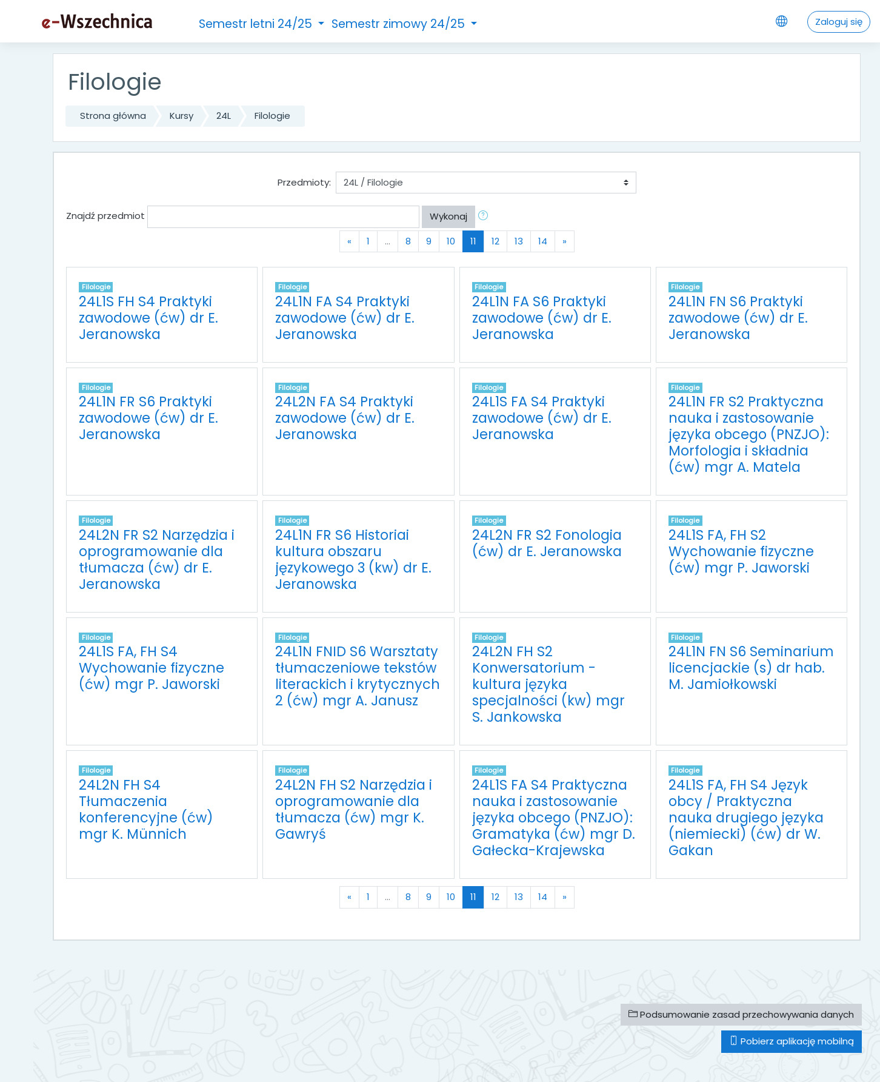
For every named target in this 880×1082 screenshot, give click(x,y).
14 (542, 241)
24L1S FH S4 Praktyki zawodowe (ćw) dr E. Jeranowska (148, 318)
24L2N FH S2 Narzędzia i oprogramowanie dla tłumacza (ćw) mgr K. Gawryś (353, 809)
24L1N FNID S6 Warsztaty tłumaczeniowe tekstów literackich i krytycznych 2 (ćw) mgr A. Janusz (357, 676)
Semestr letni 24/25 (257, 24)
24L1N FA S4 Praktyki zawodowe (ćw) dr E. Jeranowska (345, 318)
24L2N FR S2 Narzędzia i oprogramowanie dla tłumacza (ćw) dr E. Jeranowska (157, 559)
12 (495, 241)
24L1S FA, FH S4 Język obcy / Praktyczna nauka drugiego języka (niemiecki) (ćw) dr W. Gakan (746, 817)
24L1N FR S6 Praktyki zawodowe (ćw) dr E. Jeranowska (148, 418)
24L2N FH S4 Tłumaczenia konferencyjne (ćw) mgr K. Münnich (146, 809)
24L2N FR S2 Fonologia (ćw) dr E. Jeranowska (547, 543)
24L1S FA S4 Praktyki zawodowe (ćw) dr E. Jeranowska (542, 418)
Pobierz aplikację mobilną (791, 1041)
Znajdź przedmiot (105, 215)
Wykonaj (448, 216)
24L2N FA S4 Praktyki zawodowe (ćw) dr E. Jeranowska (345, 418)
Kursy (181, 115)
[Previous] (349, 241)
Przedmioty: (304, 182)
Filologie (272, 115)
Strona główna (113, 115)
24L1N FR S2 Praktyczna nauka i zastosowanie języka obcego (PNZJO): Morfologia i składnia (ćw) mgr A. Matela (748, 434)
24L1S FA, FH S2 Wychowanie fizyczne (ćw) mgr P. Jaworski (741, 551)
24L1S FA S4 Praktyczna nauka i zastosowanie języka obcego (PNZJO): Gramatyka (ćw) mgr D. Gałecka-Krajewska (553, 817)
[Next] (565, 241)
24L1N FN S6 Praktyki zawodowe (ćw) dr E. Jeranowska (738, 318)
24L (223, 115)
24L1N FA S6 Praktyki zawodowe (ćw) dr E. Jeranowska (542, 318)
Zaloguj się (838, 21)
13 (519, 241)
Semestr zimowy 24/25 (400, 24)
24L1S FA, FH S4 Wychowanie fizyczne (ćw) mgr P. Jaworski (151, 668)
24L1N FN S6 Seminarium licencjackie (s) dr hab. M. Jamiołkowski (751, 668)
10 (451, 241)
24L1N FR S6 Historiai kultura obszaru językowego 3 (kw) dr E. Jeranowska (353, 559)
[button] (485, 216)
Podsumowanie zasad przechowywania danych (741, 1014)
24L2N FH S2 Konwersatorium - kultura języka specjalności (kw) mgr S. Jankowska (548, 684)
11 (477, 240)
